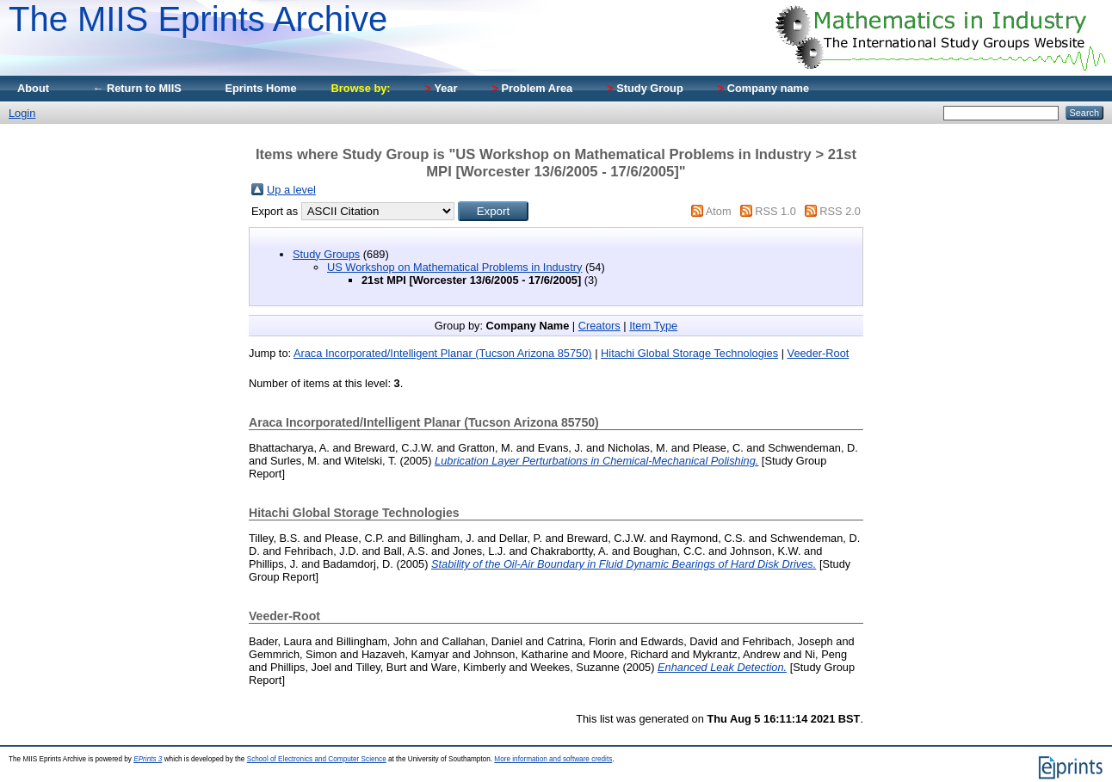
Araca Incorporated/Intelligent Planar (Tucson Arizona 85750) (442, 353)
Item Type (653, 325)
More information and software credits (553, 759)
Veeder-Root (818, 353)
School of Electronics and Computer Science (316, 759)
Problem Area (531, 88)
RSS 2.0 (840, 211)
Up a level (291, 189)
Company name (763, 88)
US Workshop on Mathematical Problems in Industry (454, 267)
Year (441, 88)
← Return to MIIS (136, 88)
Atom (719, 211)
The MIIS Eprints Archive (198, 19)
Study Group (645, 88)
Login (22, 113)
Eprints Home (260, 88)
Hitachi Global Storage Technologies (689, 353)
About (33, 88)
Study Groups (326, 254)
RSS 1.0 (775, 211)
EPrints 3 (147, 759)
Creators (599, 325)
